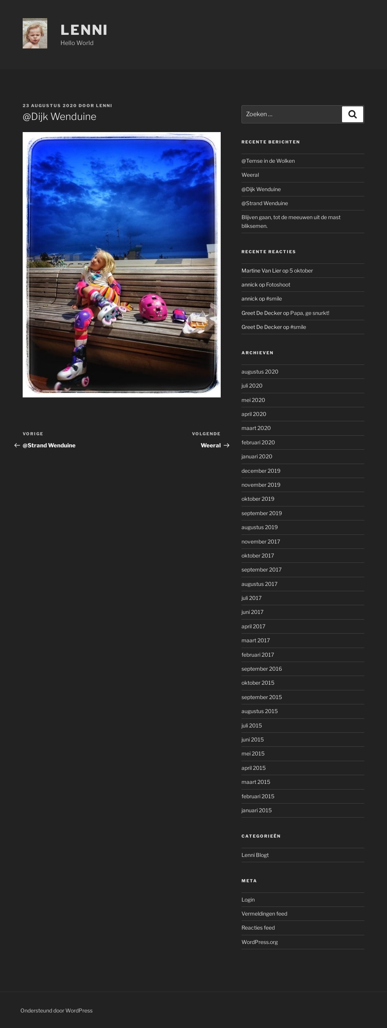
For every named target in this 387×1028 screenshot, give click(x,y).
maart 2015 (255, 782)
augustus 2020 (260, 371)
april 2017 (253, 626)
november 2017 (260, 541)
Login (248, 899)
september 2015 (261, 697)
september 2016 (261, 668)
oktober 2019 (257, 498)
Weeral (250, 174)
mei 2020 (253, 400)
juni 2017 (252, 612)
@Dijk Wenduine (261, 189)
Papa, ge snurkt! (309, 313)
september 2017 (261, 569)
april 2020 (253, 414)
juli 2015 (251, 725)
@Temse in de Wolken (268, 160)
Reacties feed (258, 927)
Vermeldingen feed (264, 913)
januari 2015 (256, 810)
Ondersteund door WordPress (56, 1010)
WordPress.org (259, 942)
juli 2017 (251, 598)
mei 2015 (253, 753)
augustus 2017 (259, 584)
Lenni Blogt (255, 855)
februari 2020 (258, 442)
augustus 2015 (259, 711)
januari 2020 (256, 456)
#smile (274, 298)
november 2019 (260, 484)
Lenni (84, 30)
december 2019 (260, 470)
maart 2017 (255, 640)
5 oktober (301, 270)
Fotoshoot (278, 284)
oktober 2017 (257, 555)
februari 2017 (257, 654)
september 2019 (261, 513)
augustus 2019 (259, 527)
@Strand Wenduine (264, 203)
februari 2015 (257, 796)
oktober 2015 (257, 682)
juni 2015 (252, 739)
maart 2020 (256, 428)
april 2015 (253, 768)
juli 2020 (252, 385)
